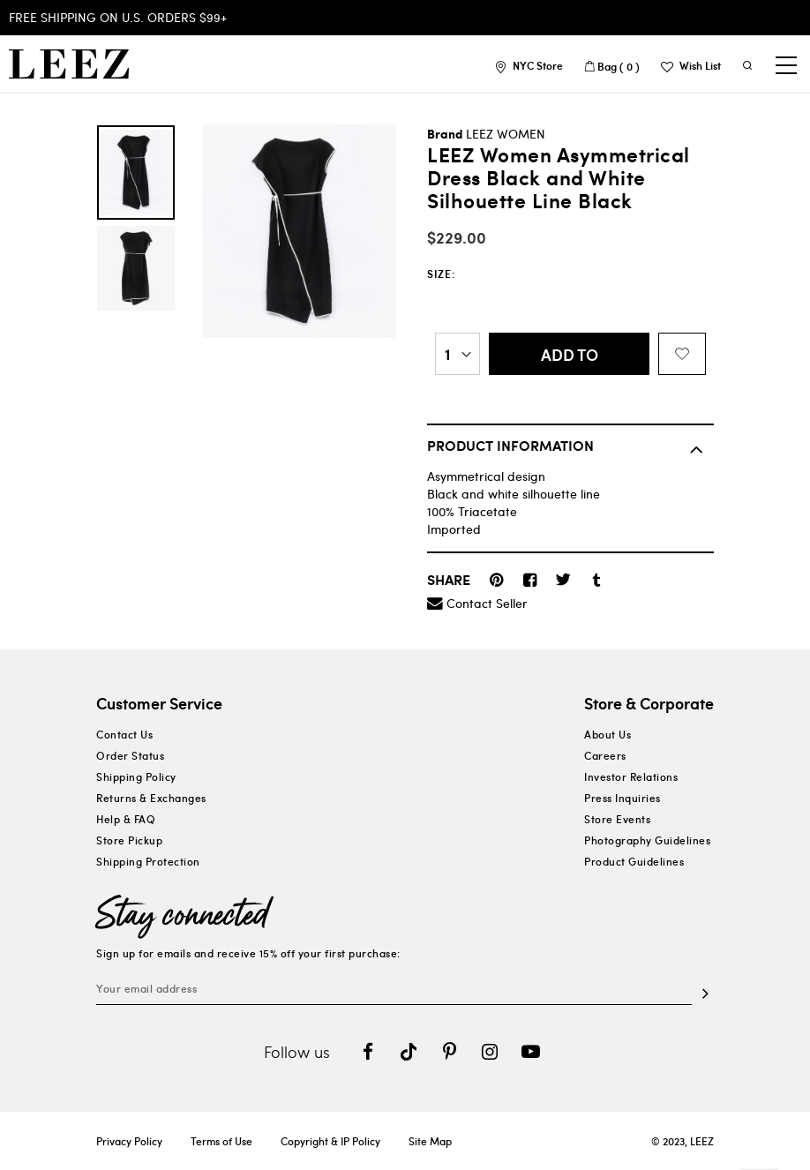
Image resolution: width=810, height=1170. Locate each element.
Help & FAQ (125, 819)
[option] (136, 172)
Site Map (430, 1141)
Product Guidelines (634, 861)
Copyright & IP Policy (330, 1141)
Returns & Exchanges (151, 798)
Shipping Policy (136, 776)
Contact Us (124, 734)
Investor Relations (631, 776)
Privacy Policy (129, 1141)
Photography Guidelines (647, 840)
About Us (607, 734)
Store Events (617, 819)
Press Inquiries (622, 798)
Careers (605, 755)
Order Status (130, 755)
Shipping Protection (148, 861)
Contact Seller (487, 603)
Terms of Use (221, 1141)
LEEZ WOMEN (505, 133)
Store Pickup (129, 840)
